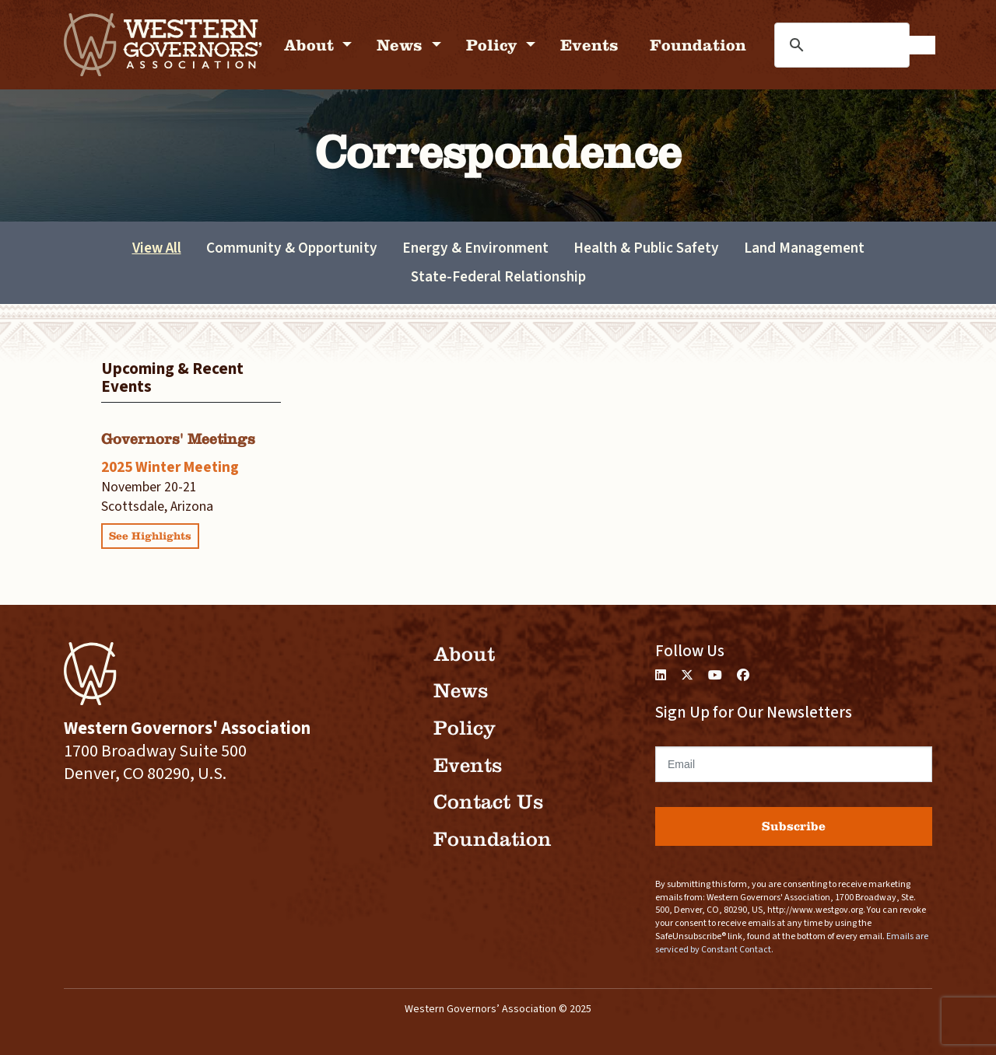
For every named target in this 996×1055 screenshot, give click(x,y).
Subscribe (794, 826)
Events (589, 44)
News (402, 44)
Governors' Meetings (178, 439)
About (311, 44)
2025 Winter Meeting (170, 467)
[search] (877, 45)
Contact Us (488, 802)
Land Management (804, 248)
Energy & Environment (475, 248)
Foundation (698, 44)
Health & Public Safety (646, 248)
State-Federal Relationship (498, 277)
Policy (494, 44)
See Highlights (150, 536)
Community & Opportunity (291, 248)
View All (156, 248)
